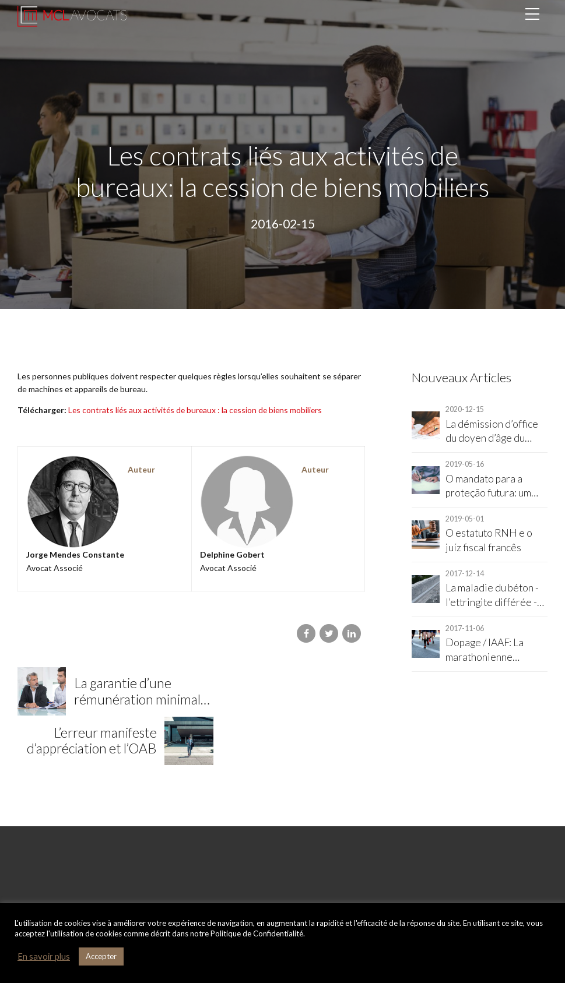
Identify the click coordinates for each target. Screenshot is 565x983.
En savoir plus (43, 956)
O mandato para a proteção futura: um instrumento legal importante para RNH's (488, 487)
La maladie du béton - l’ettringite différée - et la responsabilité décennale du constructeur (492, 595)
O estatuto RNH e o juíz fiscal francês (488, 540)
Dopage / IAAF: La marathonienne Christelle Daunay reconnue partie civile (493, 650)
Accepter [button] (101, 956)
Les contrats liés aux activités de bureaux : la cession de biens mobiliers (196, 410)
